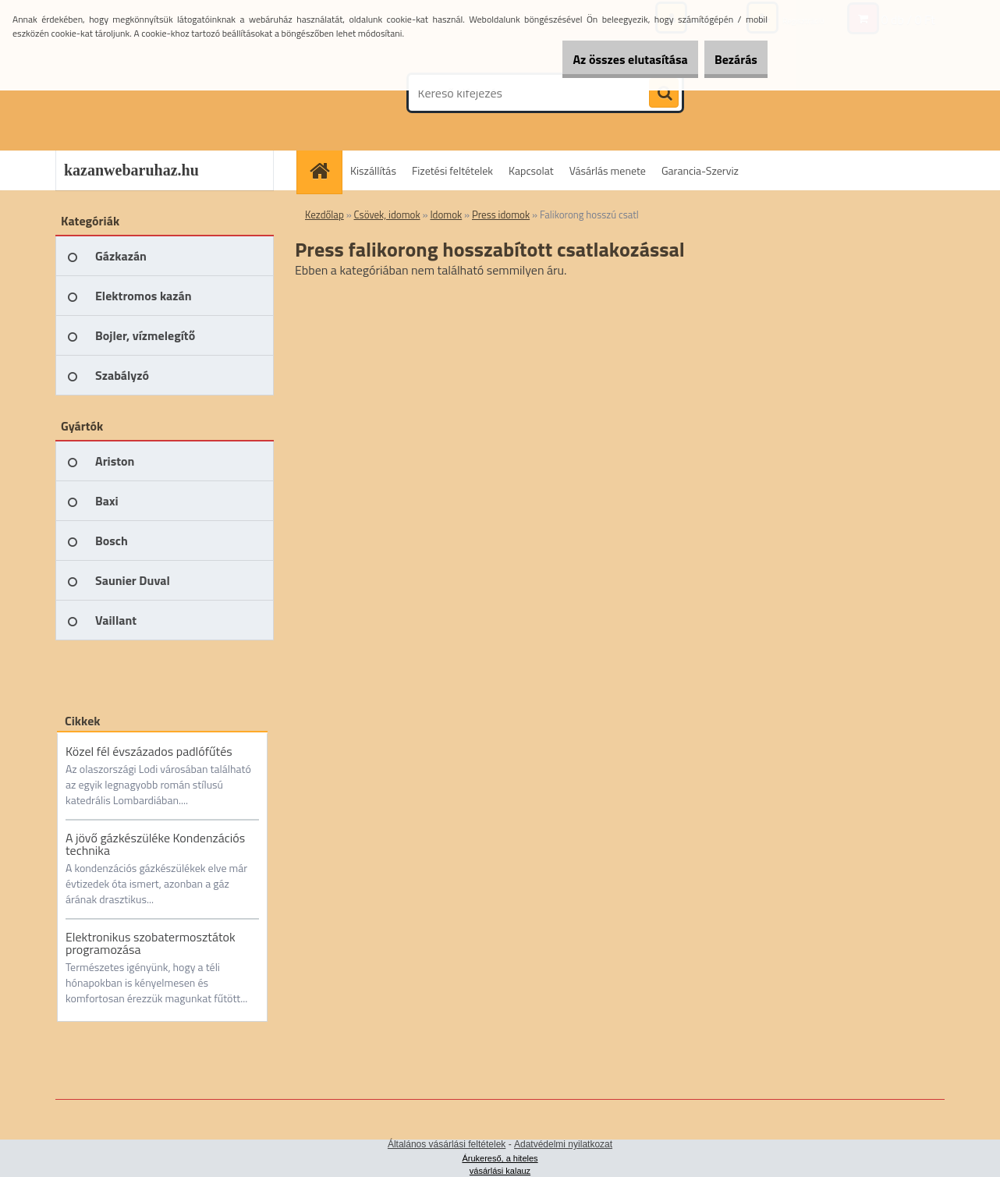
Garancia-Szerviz (700, 170)
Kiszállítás (373, 170)
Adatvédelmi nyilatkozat (563, 1144)
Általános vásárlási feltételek (446, 1144)
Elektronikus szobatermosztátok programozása (151, 943)
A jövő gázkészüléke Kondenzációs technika (155, 844)
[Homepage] (324, 170)
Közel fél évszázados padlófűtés (149, 751)
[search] (664, 93)
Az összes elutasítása (602, 59)
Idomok (446, 214)
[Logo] (162, 93)
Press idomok (501, 214)
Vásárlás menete (607, 170)
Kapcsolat (531, 170)
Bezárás (726, 59)
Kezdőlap (324, 214)
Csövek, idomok (387, 214)
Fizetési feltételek (452, 170)
